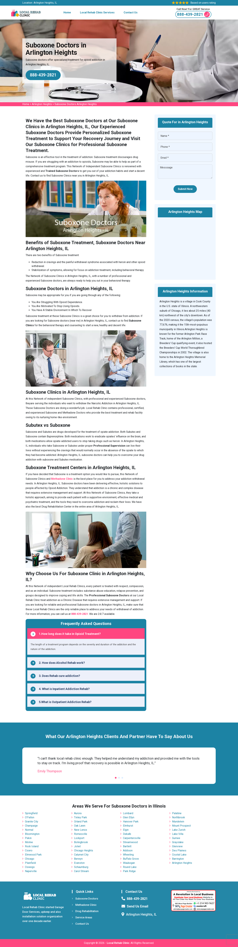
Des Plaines (179, 850)
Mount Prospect (181, 825)
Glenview (177, 846)
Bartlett (127, 846)
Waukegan (129, 862)
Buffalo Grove (131, 858)
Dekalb (127, 834)
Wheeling (128, 854)
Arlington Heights (42, 104)
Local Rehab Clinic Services (97, 12)
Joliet (77, 846)
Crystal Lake (179, 854)
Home (67, 12)
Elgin (126, 829)
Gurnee (176, 838)
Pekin (28, 838)
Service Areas (82, 917)
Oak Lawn (79, 825)
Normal (29, 829)
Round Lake (130, 867)
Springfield (31, 813)
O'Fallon (29, 817)
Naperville (31, 871)
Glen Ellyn (128, 817)
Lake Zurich (178, 829)
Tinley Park (80, 817)
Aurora (77, 813)
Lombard (128, 813)
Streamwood (130, 842)
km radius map (185, 246)
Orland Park (80, 821)
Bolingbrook (81, 842)
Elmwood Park (33, 854)
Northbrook (178, 817)
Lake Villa (177, 834)
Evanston (79, 862)
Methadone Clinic (84, 904)
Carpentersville (131, 838)
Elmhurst (128, 825)
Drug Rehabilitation (85, 911)
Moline (29, 842)
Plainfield (30, 862)
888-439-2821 (193, 14)
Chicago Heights (83, 850)
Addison (128, 850)
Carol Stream (81, 871)
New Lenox (80, 829)
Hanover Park (131, 821)
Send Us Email (137, 906)
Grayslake (177, 842)
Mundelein (178, 821)
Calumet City (81, 854)
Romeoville (80, 834)
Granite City (31, 821)
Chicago (29, 858)
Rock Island (32, 846)
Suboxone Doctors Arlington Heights (76, 104)
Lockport (79, 838)
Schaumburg (81, 867)
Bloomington (32, 834)
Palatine (176, 813)
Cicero (28, 850)
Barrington (178, 858)
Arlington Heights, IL (45, 2)
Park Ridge (129, 871)
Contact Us (131, 12)
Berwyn (78, 858)
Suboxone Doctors (85, 898)
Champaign (31, 825)
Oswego (30, 867)
